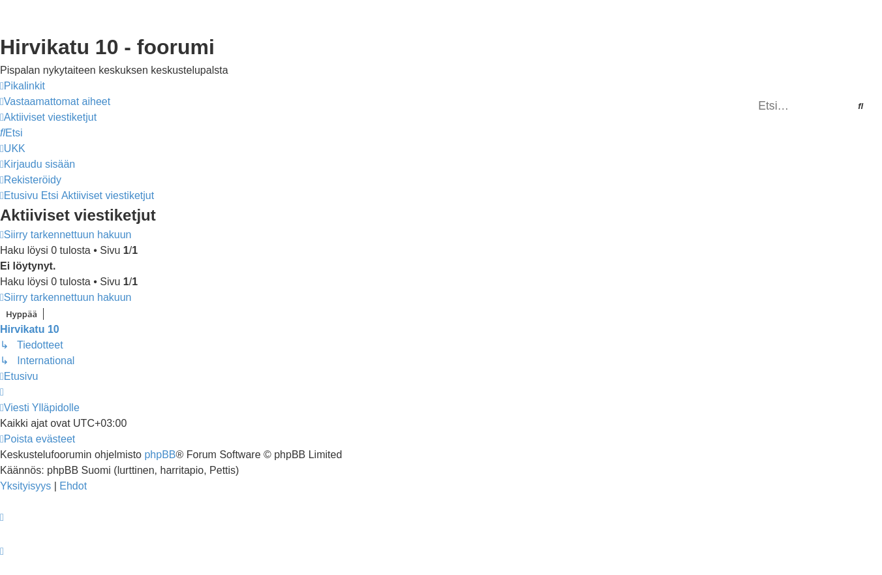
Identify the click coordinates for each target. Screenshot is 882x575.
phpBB (159, 454)
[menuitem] (55, 102)
